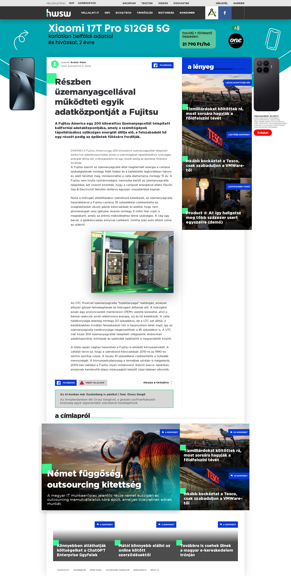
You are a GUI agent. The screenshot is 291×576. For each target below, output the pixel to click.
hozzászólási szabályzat (117, 570)
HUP (71, 3)
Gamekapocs (87, 3)
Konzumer (187, 13)
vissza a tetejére (156, 382)
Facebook (163, 65)
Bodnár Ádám (78, 62)
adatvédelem (139, 570)
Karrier (238, 3)
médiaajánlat (79, 570)
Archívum (129, 3)
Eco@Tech (123, 13)
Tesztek (147, 3)
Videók (163, 3)
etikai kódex (96, 570)
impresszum (63, 570)
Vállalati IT (90, 13)
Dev (107, 13)
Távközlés (145, 13)
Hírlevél (222, 3)
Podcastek (181, 3)
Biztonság (166, 13)
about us (155, 570)
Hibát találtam (92, 383)
